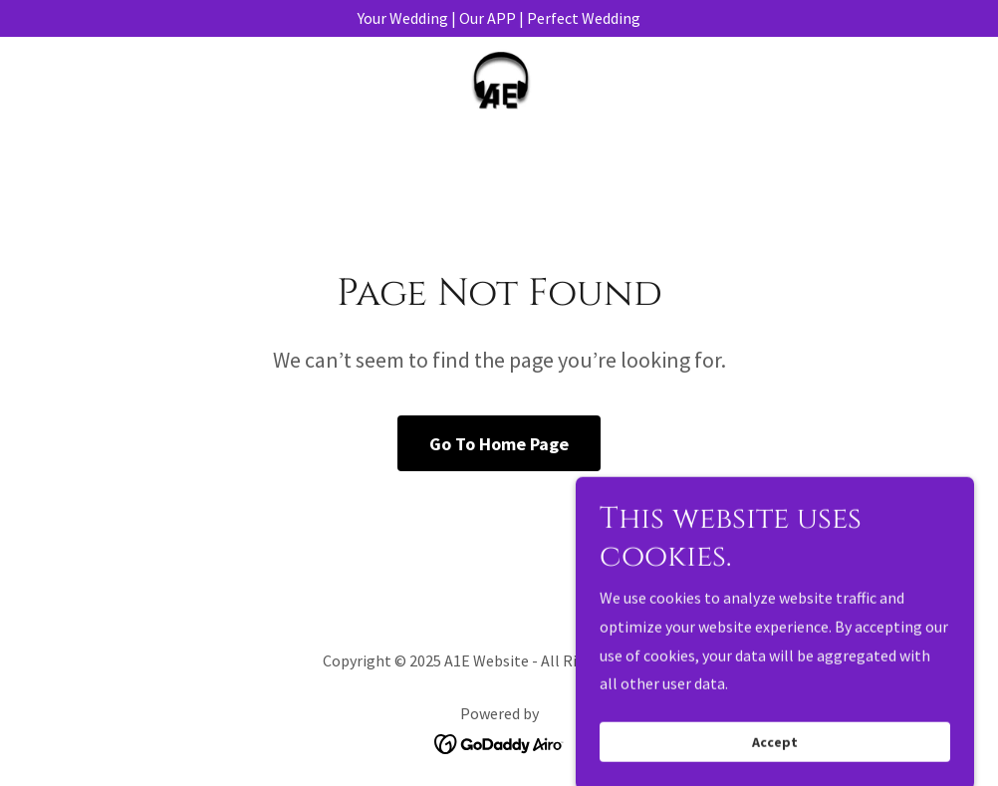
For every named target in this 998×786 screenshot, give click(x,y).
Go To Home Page (499, 443)
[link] (499, 85)
